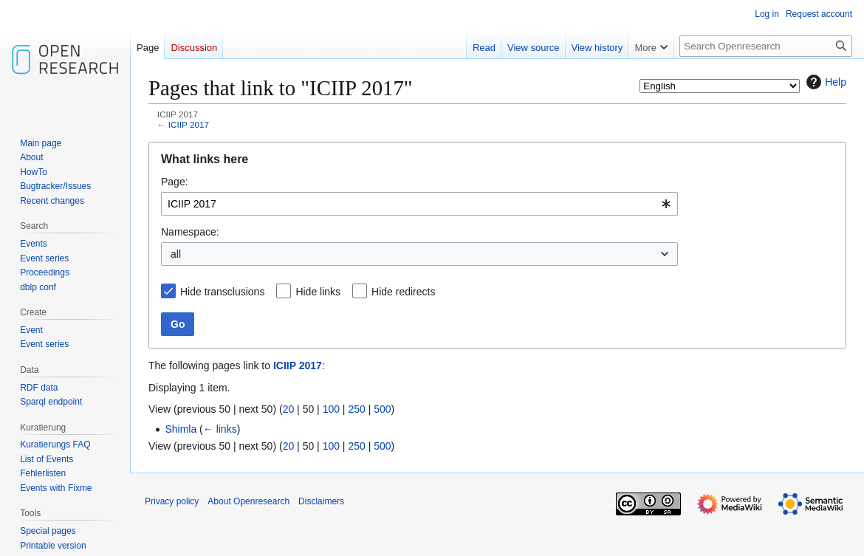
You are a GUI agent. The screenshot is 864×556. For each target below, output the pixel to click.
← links (220, 429)
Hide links (317, 292)
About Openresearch (248, 501)
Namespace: (190, 232)
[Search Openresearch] (765, 46)
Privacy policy (172, 501)
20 (289, 409)
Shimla (180, 429)
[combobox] (419, 204)
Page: (174, 182)
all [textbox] (176, 254)
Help (824, 82)
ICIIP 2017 (188, 124)
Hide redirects (403, 292)
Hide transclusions (222, 292)
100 (331, 409)
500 (382, 409)
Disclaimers (321, 501)
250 (356, 409)
